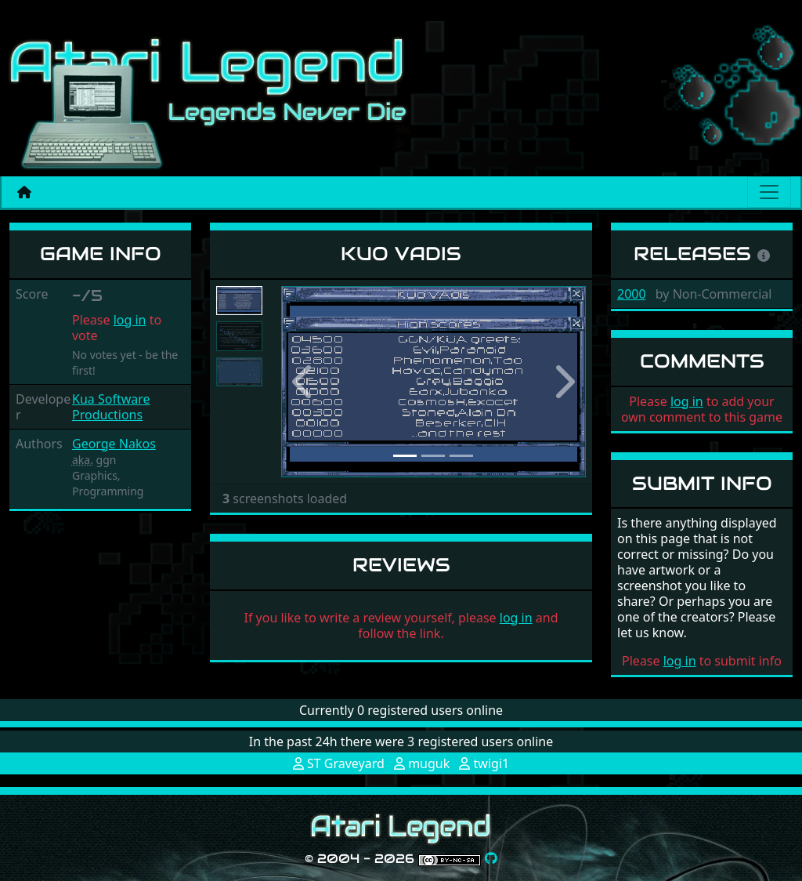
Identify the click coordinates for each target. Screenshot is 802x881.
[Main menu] (769, 192)
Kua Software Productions (111, 406)
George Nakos (114, 443)
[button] (304, 381)
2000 (631, 294)
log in (130, 319)
